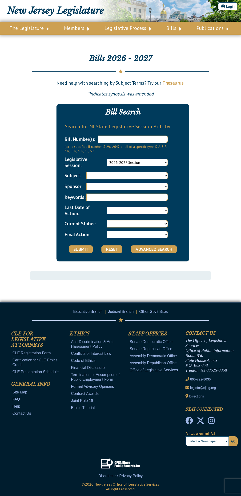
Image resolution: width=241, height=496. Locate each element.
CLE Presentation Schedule (35, 372)
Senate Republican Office (151, 349)
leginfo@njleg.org (203, 388)
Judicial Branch (121, 312)
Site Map (19, 392)
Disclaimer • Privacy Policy (120, 476)
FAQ (16, 399)
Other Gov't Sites (153, 312)
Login (227, 6)
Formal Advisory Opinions (92, 386)
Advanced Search (154, 249)
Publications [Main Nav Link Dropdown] (213, 28)
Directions (196, 396)
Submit (80, 249)
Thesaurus (173, 83)
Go (233, 441)
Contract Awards (85, 394)
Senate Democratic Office (151, 342)
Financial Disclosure (88, 368)
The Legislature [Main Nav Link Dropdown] (29, 28)
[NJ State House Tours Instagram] (211, 422)
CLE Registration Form (31, 353)
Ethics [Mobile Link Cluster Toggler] (79, 334)
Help (16, 406)
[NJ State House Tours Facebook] (189, 422)
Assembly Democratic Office (153, 356)
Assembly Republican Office (153, 363)
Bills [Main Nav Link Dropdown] (173, 28)
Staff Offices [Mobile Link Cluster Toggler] (147, 334)
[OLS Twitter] (200, 422)
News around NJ (200, 433)
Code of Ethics (83, 361)
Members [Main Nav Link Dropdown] (76, 28)
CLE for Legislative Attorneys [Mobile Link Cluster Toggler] (28, 339)
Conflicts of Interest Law (91, 353)
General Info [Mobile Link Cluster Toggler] (30, 384)
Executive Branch (88, 312)
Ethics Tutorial (83, 408)
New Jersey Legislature (55, 11)
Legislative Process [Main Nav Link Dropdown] (127, 28)
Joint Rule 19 (82, 401)
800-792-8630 (200, 379)
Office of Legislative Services (154, 370)
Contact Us (21, 413)
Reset (112, 249)
